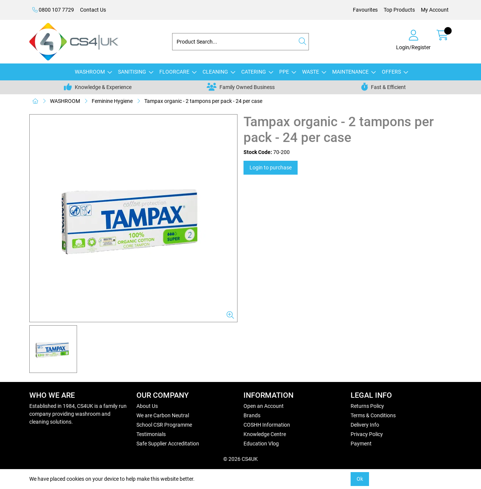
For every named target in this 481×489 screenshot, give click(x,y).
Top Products (399, 10)
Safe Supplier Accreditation (167, 444)
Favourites (365, 10)
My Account (435, 10)
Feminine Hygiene (112, 101)
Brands (252, 415)
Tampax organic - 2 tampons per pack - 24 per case (203, 101)
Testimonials (151, 434)
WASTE (310, 72)
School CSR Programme (164, 425)
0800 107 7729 (53, 10)
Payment (361, 444)
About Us (147, 406)
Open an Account (264, 406)
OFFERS (391, 72)
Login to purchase (271, 168)
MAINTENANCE (350, 72)
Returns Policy (367, 406)
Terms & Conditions (373, 415)
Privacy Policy (367, 434)
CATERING (253, 72)
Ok (360, 479)
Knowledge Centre (265, 434)
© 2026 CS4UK (240, 459)
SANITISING (132, 72)
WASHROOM (90, 72)
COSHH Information (267, 425)
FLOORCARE (174, 72)
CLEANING (215, 72)
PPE (284, 72)
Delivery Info (365, 425)
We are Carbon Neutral (162, 415)
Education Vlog (261, 444)
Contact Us (93, 10)
